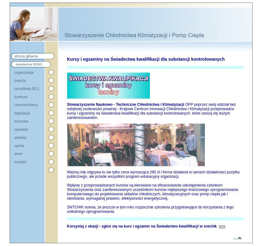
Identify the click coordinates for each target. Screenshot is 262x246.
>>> (222, 226)
